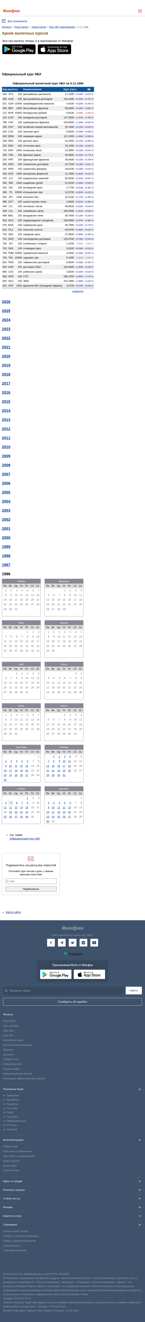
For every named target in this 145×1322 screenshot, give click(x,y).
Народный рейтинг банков (17, 1073)
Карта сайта (13, 912)
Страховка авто (11, 1245)
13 (26, 765)
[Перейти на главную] (11, 11)
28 (47, 775)
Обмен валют (10, 1146)
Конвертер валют (12, 1064)
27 (26, 775)
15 (53, 765)
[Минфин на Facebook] (51, 943)
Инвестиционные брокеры (17, 1045)
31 (64, 775)
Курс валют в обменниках (17, 1151)
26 (21, 775)
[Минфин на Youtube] (94, 943)
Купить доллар (11, 1161)
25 (16, 775)
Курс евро (8, 1030)
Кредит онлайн (11, 1069)
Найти (134, 990)
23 (5, 775)
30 (5, 779)
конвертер (78, 291)
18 (16, 770)
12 (21, 765)
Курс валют (9, 1021)
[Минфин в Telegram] (62, 943)
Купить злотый (11, 1170)
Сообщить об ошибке (72, 1001)
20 (26, 770)
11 (16, 765)
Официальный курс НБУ (25, 838)
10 (10, 765)
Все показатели (17, 21)
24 (10, 775)
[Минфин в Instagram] (83, 943)
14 (47, 765)
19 (21, 770)
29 (53, 775)
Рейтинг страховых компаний (19, 1241)
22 (53, 770)
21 (47, 770)
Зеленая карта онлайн (15, 1231)
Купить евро (9, 1165)
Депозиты (8, 1054)
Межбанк (8, 1049)
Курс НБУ (8, 1035)
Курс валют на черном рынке (19, 1156)
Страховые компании (15, 1250)
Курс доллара (10, 1026)
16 (5, 770)
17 (10, 770)
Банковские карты (13, 1040)
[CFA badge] (11, 1265)
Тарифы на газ (11, 1059)
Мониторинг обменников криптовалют (24, 1078)
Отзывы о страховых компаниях (21, 1236)
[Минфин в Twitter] (72, 943)
